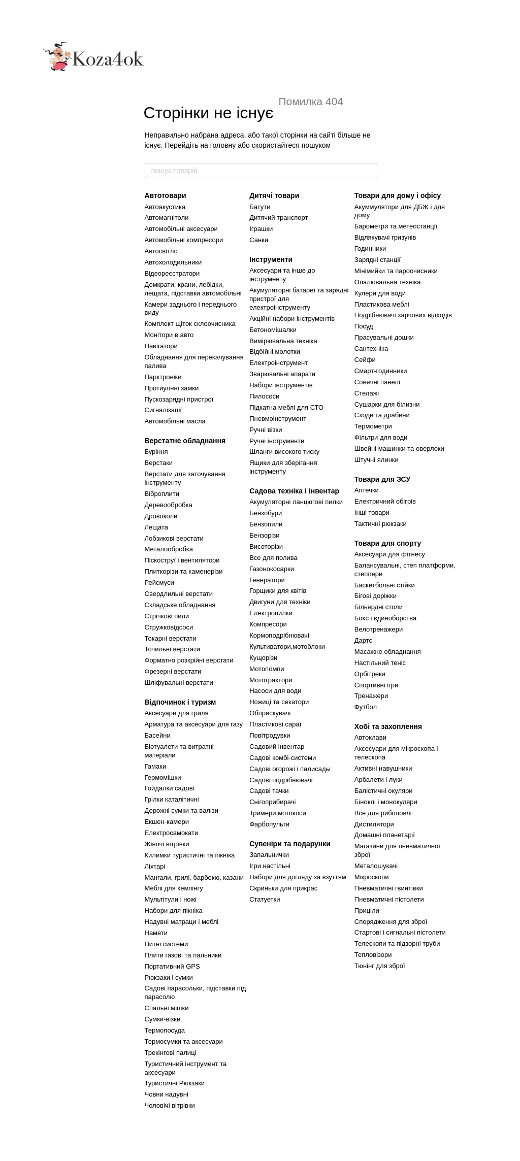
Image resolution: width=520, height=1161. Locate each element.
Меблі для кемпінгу (174, 888)
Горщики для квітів (277, 590)
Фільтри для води (381, 437)
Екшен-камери (167, 821)
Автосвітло (161, 251)
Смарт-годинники (380, 371)
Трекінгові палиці (171, 1052)
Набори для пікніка (174, 910)
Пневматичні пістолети (389, 899)
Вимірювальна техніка (283, 341)
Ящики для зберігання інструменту (283, 467)
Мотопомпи (266, 669)
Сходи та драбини (382, 415)
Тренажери (371, 696)
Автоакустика (165, 207)
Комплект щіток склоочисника (190, 323)
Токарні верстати (171, 638)
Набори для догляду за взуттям (297, 877)
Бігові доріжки (375, 596)
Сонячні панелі (377, 382)
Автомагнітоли (167, 217)
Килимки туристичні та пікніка (190, 855)
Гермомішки (163, 777)
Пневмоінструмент (277, 418)
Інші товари (371, 512)
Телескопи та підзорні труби (397, 943)
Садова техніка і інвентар (294, 491)
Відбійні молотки (274, 351)
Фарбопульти (269, 824)
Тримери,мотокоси (277, 813)
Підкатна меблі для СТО (286, 407)
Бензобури (265, 513)
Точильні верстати (173, 649)
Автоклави (370, 737)
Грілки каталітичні (172, 799)
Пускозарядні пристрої (179, 399)
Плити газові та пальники (183, 955)
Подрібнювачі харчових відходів (403, 315)
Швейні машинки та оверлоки (399, 448)
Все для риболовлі (383, 813)
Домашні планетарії (384, 835)
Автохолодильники (173, 262)
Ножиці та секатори (279, 702)
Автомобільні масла (175, 421)
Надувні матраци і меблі (182, 921)
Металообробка (169, 549)
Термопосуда (165, 1030)
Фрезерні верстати (173, 671)
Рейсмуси (159, 582)
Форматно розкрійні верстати (189, 660)
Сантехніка (371, 348)
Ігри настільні (269, 866)
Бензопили (265, 524)
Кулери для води (380, 293)
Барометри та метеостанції (395, 226)
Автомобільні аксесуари (181, 229)
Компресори (268, 624)
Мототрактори (270, 680)
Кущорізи (263, 657)
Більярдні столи (378, 607)
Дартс (363, 640)
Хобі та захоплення (388, 726)
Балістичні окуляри (383, 790)
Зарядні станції (377, 259)
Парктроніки (163, 377)
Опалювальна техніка (387, 282)
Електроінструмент (278, 363)
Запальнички (269, 854)
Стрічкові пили (167, 616)
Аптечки (366, 490)
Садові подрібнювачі (280, 780)
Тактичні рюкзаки (380, 523)
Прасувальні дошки (384, 337)
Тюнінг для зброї (379, 966)
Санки (258, 240)
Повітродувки (269, 735)
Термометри (373, 426)
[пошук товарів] (370, 170)
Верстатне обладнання (185, 441)
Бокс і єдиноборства (385, 618)
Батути (259, 207)
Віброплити (162, 493)
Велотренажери (378, 629)
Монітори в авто (169, 335)
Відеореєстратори (172, 273)
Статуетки (264, 899)
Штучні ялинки (376, 459)
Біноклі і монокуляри (385, 802)
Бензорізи (264, 535)
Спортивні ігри (376, 685)
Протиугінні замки (172, 388)
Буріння (156, 451)
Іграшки (261, 229)
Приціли (366, 910)
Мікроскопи (371, 877)
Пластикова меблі (381, 304)
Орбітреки (369, 674)
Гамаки (156, 766)
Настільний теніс (380, 663)
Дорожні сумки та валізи (182, 810)
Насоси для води (275, 690)
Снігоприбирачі (272, 802)
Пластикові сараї (275, 724)
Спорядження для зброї (390, 921)
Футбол (365, 707)
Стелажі (366, 393)
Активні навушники (383, 768)
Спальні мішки (167, 1008)
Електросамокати (172, 833)
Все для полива (273, 557)
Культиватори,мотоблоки (287, 646)
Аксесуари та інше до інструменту (282, 275)
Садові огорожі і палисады (290, 769)
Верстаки (159, 463)
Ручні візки (265, 430)
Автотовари (165, 195)
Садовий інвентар (276, 746)
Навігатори (161, 346)
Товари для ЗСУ (382, 479)
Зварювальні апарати (282, 374)
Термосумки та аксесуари (184, 1041)
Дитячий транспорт (278, 217)
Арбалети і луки (378, 779)
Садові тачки (268, 790)
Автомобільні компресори (184, 240)
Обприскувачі (269, 713)
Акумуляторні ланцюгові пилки (296, 502)
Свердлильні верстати (179, 594)
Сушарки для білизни (387, 404)
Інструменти (270, 259)
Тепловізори (373, 954)
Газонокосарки (271, 569)
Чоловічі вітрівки (170, 1105)
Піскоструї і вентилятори (182, 560)
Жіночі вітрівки (167, 844)
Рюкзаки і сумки (169, 977)
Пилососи (264, 396)
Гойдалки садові (169, 788)
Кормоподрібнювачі (279, 635)
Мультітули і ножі (171, 899)
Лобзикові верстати (174, 538)
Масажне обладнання (387, 651)
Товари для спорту (387, 543)
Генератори (267, 580)
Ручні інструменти (276, 441)
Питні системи (166, 944)
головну (223, 145)
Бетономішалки (273, 330)
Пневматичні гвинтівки (388, 888)
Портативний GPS (172, 966)
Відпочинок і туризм (180, 702)
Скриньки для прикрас (283, 888)
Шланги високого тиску (284, 451)
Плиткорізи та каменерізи (184, 571)
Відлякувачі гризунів (385, 237)
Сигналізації (163, 410)
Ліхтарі (155, 866)
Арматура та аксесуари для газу (194, 724)
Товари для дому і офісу (397, 195)
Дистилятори (374, 824)
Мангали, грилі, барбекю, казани (194, 877)
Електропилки (270, 613)
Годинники (370, 248)
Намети (156, 933)
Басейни (158, 735)
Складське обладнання (180, 605)
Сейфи (365, 359)
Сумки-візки (163, 1019)
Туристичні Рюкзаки (175, 1083)
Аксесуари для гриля (177, 713)
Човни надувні (166, 1094)
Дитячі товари (274, 195)
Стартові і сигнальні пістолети (400, 932)
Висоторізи (266, 546)
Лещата (156, 527)
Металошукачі (376, 866)
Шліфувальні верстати (179, 682)
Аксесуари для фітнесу (389, 554)
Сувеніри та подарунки (290, 844)
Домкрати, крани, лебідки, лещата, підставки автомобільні (193, 289)
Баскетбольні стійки (384, 585)
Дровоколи (161, 516)
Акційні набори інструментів (292, 318)
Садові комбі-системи (282, 757)
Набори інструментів (280, 385)
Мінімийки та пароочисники (396, 271)
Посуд (363, 326)
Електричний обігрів (385, 501)
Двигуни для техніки (279, 602)
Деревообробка (168, 505)
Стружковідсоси (169, 627)
